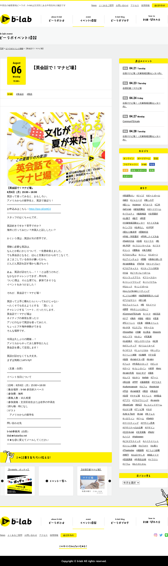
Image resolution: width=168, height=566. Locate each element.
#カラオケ (143, 446)
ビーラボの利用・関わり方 (151, 20)
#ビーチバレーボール (140, 273)
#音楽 (156, 318)
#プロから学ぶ (129, 255)
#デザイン (150, 427)
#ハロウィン (128, 418)
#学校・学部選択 (131, 236)
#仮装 (125, 359)
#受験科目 (143, 232)
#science (136, 204)
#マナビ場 (135, 396)
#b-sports (154, 400)
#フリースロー (150, 277)
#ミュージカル (141, 350)
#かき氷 (126, 327)
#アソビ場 (139, 409)
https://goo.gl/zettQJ (40, 209)
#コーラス (149, 241)
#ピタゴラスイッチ (132, 441)
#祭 (142, 305)
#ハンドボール (141, 286)
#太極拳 (142, 355)
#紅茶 (155, 341)
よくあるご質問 (106, 5)
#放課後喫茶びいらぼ (149, 295)
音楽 (156, 158)
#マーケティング (131, 423)
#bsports (157, 332)
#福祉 (140, 318)
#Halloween (137, 436)
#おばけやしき (138, 455)
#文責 (140, 323)
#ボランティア (129, 345)
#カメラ (126, 377)
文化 (152, 170)
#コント (126, 250)
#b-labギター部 (137, 359)
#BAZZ (138, 405)
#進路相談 (141, 214)
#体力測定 (147, 250)
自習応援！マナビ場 (132, 88)
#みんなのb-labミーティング (136, 291)
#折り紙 (142, 300)
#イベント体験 (129, 355)
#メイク (126, 436)
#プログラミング (140, 400)
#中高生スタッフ (140, 364)
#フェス (126, 364)
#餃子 (135, 218)
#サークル (149, 327)
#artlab (145, 377)
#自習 (125, 396)
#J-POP (150, 227)
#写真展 (148, 336)
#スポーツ (153, 255)
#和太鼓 (126, 382)
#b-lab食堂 (135, 391)
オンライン (128, 158)
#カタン (138, 336)
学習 (125, 170)
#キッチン (155, 350)
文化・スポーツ (138, 170)
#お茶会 (146, 332)
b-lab (10, 94)
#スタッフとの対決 (150, 268)
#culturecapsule (130, 386)
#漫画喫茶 (145, 382)
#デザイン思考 (148, 423)
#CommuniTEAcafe (132, 314)
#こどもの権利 (129, 295)
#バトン (142, 255)
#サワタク (156, 382)
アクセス (135, 5)
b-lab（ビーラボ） (15, 19)
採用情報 (145, 5)
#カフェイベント (131, 305)
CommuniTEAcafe (131, 121)
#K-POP (126, 245)
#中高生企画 (140, 459)
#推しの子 (149, 200)
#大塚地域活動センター (134, 223)
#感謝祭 (140, 450)
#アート (154, 377)
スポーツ (127, 176)
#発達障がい (128, 195)
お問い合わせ (122, 5)
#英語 (29, 94)
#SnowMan (128, 332)
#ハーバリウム (150, 282)
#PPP (135, 382)
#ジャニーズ (136, 200)
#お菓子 (126, 218)
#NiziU (151, 432)
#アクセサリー (129, 300)
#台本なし (139, 227)
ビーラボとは (56, 20)
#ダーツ (126, 368)
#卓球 (151, 368)
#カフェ (143, 386)
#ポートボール (153, 195)
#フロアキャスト (131, 268)
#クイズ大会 (153, 223)
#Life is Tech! (129, 414)
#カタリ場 (127, 409)
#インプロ (127, 227)
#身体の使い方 (155, 259)
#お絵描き (127, 341)
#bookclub (154, 386)
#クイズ (140, 195)
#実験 (143, 259)
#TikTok (140, 264)
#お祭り (154, 446)
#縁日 (125, 200)
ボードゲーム (144, 158)
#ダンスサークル (142, 341)
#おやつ (136, 377)
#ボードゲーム (154, 209)
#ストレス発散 (129, 446)
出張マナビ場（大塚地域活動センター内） (143, 73)
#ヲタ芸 (152, 355)
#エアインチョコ (131, 259)
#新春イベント (152, 323)
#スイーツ (151, 305)
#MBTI (126, 455)
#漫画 (150, 373)
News (94, 5)
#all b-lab (127, 209)
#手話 (125, 391)
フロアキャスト (130, 164)
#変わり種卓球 (129, 232)
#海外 (133, 318)
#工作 (157, 204)
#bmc (158, 368)
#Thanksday (128, 450)
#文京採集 (141, 432)
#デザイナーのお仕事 (133, 427)
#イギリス (127, 350)
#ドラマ (156, 245)
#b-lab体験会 (129, 264)
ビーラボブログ (120, 20)
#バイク (147, 314)
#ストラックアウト (132, 277)
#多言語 (156, 314)
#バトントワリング (132, 282)
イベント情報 (88, 20)
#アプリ (126, 400)
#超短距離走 (139, 209)
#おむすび (141, 373)
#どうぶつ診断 (153, 450)
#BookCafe (128, 405)
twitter (161, 535)
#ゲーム (140, 418)
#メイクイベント (151, 441)
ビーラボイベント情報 (14, 49)
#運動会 (136, 250)
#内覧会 (157, 396)
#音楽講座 (127, 459)
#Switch (150, 418)
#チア (125, 318)
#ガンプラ (127, 336)
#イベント (147, 396)
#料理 (142, 218)
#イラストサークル (142, 245)
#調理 (125, 309)
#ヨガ (149, 409)
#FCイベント (129, 323)
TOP (2, 49)
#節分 (148, 318)
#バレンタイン (139, 368)
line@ (166, 535)
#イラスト (153, 459)
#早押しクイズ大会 (150, 236)
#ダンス (154, 364)
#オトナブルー (153, 264)
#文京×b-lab (128, 432)
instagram (155, 535)
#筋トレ (126, 204)
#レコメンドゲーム (153, 405)
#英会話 (20, 94)
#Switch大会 (128, 241)
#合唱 (139, 241)
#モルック (127, 286)
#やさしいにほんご (139, 309)
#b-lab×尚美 (128, 373)
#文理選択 (153, 214)
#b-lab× (150, 359)
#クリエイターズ (147, 345)
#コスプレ (137, 327)
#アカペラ (148, 204)
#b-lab (140, 414)
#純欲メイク (153, 455)
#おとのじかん (139, 464)
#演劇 (138, 332)
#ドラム (126, 464)
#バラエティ (128, 214)
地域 (152, 164)
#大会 (125, 273)
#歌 (157, 241)
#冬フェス (150, 414)
